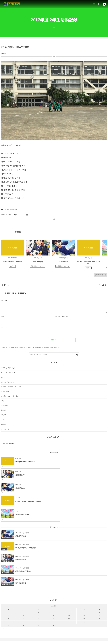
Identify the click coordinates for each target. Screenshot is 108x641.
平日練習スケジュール (37, 267)
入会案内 (3, 410)
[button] (104, 4)
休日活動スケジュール (62, 267)
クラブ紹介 (4, 405)
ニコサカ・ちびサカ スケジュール (11, 386)
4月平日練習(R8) (38, 263)
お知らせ (12, 267)
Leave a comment (33, 215)
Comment (4, 300)
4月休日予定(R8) (63, 263)
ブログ (3, 419)
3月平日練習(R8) (20, 558)
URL (2, 327)
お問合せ (3, 424)
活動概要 (3, 415)
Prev (5, 285)
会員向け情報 (5, 391)
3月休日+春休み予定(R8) (22, 488)
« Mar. (3, 601)
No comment (19, 215)
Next (103, 285)
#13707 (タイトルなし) (8, 368)
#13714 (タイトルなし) (8, 372)
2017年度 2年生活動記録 (11, 209)
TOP (2, 377)
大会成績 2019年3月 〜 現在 (9, 396)
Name (3, 317)
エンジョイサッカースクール (9, 382)
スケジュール (5, 429)
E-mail (57, 317)
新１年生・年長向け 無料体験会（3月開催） (81, 475)
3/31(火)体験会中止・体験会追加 (12, 263)
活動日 (3, 401)
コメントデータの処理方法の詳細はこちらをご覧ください (46, 347)
